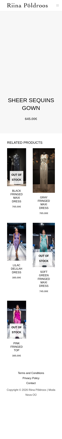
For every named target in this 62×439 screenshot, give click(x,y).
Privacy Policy (30, 413)
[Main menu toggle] (57, 5)
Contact (31, 418)
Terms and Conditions (31, 408)
